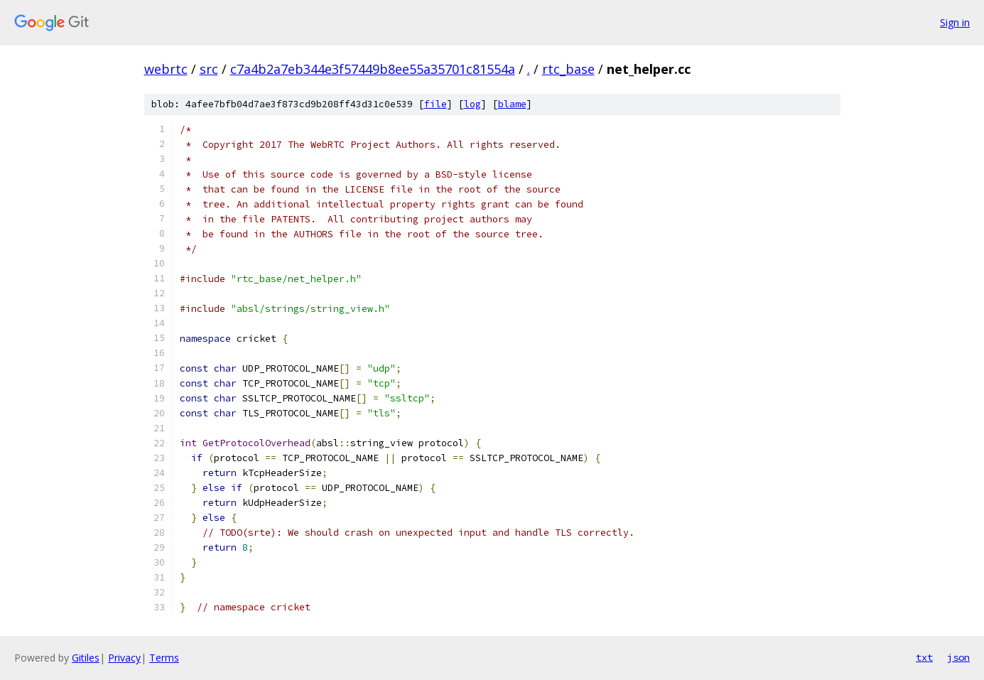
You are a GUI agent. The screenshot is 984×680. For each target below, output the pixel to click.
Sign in (955, 22)
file (435, 104)
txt (924, 657)
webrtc (166, 68)
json (958, 657)
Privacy (124, 657)
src (209, 68)
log (472, 104)
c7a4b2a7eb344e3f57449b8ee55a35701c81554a (372, 68)
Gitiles (85, 657)
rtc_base (568, 68)
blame (512, 104)
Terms (164, 657)
